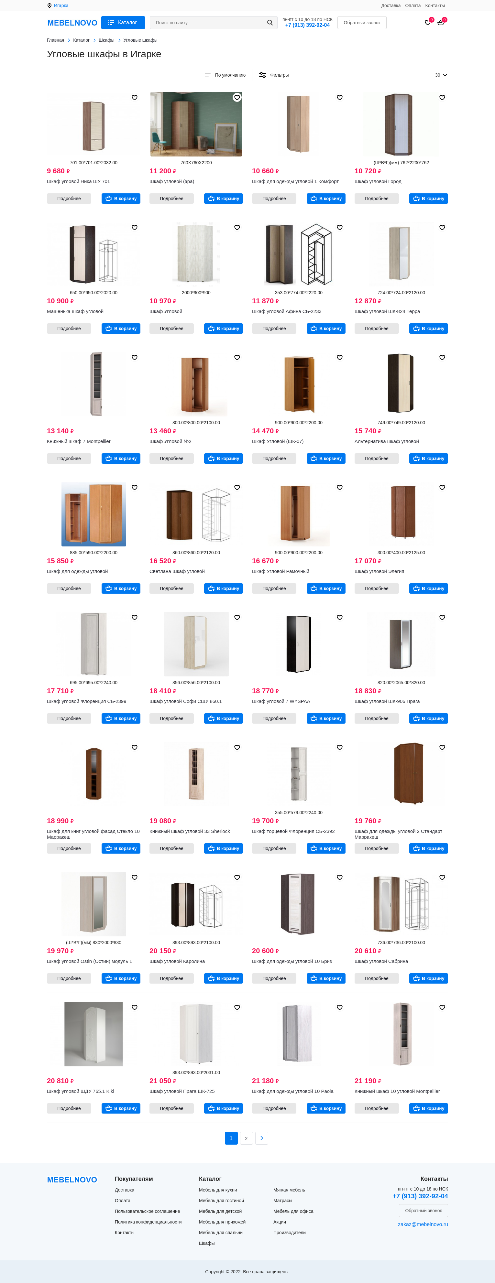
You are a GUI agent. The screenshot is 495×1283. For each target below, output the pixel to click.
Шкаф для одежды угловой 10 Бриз (292, 961)
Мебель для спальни (221, 1232)
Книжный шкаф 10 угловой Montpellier (397, 1091)
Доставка (391, 5)
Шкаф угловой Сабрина (381, 961)
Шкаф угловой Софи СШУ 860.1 (185, 701)
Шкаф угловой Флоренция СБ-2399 (86, 701)
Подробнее (69, 198)
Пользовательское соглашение (147, 1211)
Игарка (61, 5)
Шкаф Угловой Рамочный (280, 571)
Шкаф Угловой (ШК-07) (278, 441)
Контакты (435, 5)
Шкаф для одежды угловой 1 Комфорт (295, 181)
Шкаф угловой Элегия (379, 571)
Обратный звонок (362, 22)
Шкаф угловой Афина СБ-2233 (287, 311)
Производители (289, 1232)
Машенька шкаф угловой (75, 311)
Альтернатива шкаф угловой (387, 441)
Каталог (127, 22)
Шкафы (207, 1243)
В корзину (125, 198)
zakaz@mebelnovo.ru (423, 1224)
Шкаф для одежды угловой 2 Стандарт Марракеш (398, 834)
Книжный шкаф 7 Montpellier (79, 441)
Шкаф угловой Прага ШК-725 (182, 1091)
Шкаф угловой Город (378, 181)
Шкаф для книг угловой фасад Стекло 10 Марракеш (93, 834)
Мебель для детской (220, 1211)
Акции (279, 1221)
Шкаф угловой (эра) (171, 181)
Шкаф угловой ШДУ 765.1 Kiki (80, 1091)
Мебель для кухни (218, 1189)
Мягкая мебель (289, 1189)
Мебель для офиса (293, 1211)
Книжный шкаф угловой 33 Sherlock (189, 831)
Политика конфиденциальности (148, 1221)
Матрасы (282, 1200)
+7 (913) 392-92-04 (307, 25)
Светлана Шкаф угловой (177, 571)
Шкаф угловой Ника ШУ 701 (78, 181)
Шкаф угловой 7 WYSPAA (281, 701)
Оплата (413, 5)
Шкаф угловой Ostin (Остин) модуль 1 (89, 961)
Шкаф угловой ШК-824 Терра (387, 311)
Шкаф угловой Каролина (177, 961)
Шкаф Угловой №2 (170, 441)
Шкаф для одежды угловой (77, 571)
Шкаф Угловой (165, 311)
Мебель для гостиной (221, 1200)
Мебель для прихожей (222, 1221)
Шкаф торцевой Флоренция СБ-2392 (293, 831)
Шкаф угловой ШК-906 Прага (387, 701)
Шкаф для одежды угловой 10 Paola (293, 1091)
